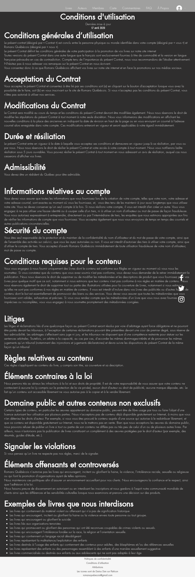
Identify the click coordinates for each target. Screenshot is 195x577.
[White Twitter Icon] (181, 288)
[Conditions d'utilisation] (97, 563)
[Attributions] (97, 567)
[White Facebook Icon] (181, 278)
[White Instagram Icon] (181, 299)
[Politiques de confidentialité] (97, 559)
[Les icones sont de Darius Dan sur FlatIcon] (97, 571)
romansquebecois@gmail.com (97, 575)
